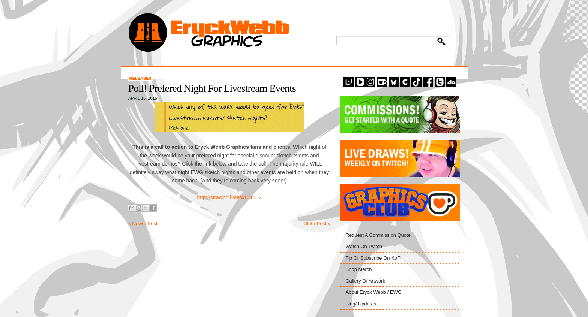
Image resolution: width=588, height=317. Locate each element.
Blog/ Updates (361, 304)
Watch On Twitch (364, 246)
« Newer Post (143, 223)
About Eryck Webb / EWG (374, 292)
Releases (140, 78)
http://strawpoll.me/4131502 (229, 197)
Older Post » (316, 223)
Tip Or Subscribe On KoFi (373, 258)
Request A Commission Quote (378, 235)
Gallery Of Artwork (365, 281)
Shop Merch (359, 269)
